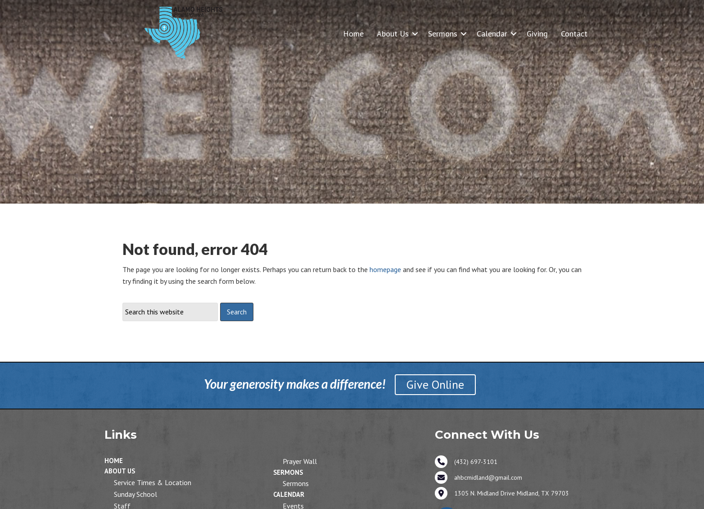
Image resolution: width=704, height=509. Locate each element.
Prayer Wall (300, 461)
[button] (415, 33)
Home (353, 33)
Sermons (442, 33)
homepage (385, 269)
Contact (574, 33)
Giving (537, 33)
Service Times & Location (152, 482)
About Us (393, 33)
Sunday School (135, 494)
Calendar (492, 33)
